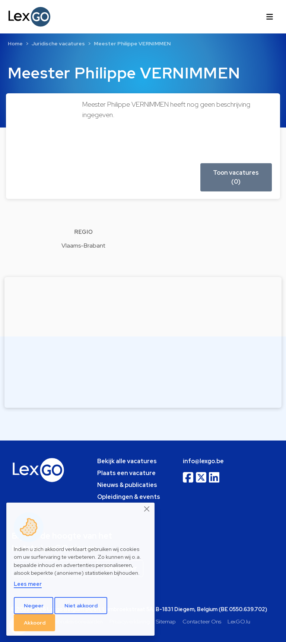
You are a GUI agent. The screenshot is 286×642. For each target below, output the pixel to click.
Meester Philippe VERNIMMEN (132, 43)
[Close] (147, 509)
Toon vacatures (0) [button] (236, 177)
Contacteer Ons (201, 621)
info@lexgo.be (203, 461)
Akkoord (34, 622)
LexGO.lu (239, 621)
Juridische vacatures (58, 43)
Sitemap (166, 621)
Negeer (34, 605)
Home (15, 43)
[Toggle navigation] (269, 16)
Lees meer (28, 583)
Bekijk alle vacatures (127, 461)
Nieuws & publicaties (127, 485)
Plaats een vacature (126, 473)
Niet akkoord (81, 605)
